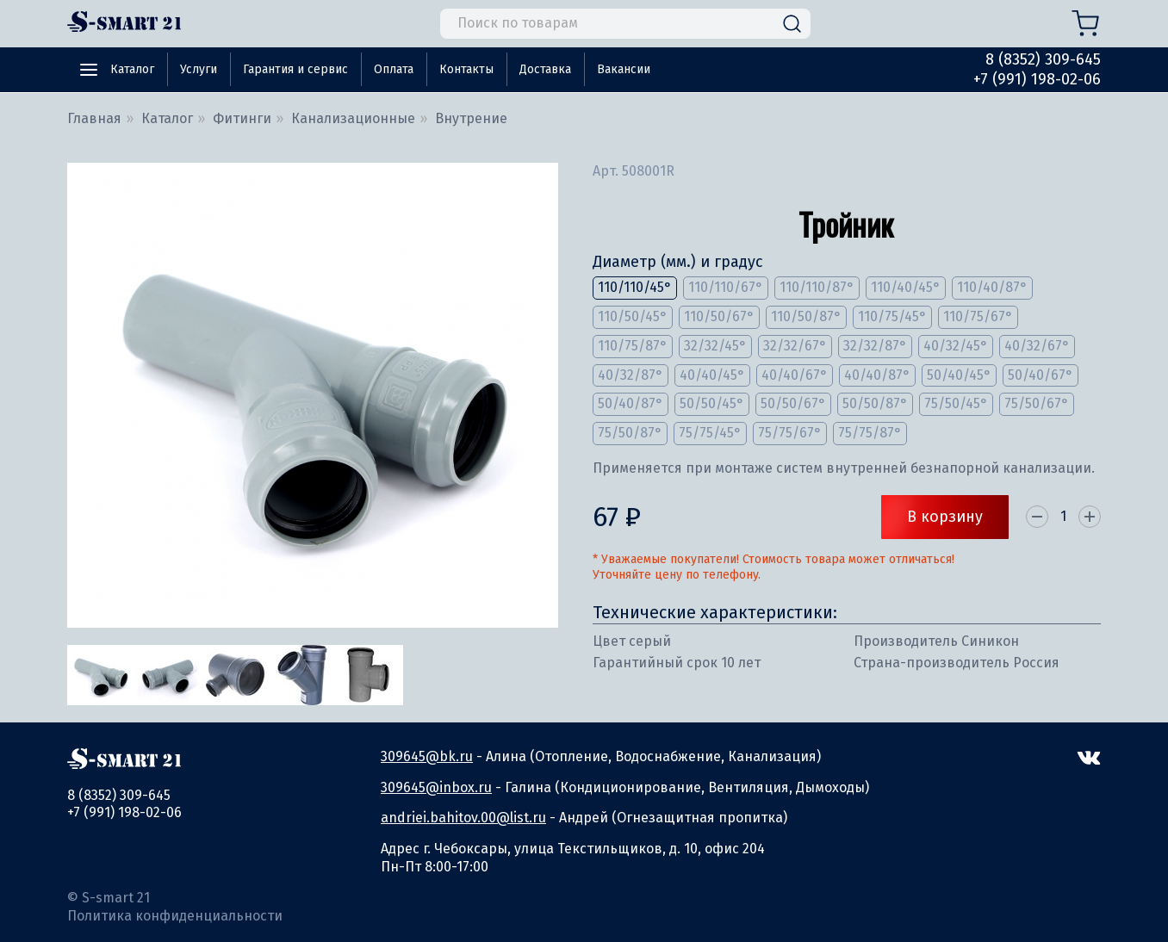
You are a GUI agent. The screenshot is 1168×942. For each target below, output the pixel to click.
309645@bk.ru (427, 756)
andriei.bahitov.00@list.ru (463, 817)
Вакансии (623, 69)
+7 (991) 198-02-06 (1037, 79)
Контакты (466, 69)
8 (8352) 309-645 (1043, 59)
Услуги (198, 69)
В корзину (945, 516)
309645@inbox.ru (436, 787)
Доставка (545, 69)
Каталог (132, 69)
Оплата (393, 69)
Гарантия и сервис (295, 69)
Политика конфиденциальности (175, 916)
